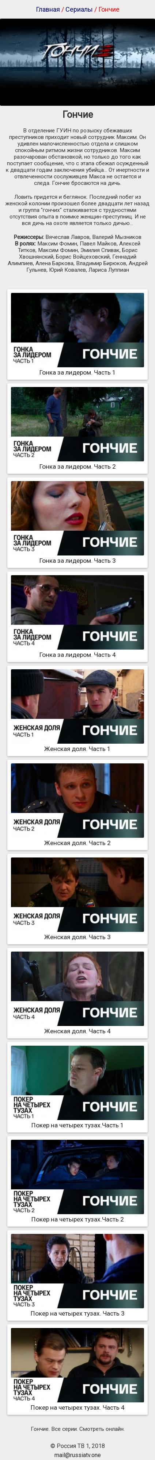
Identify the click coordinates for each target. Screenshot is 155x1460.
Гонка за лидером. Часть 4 (77, 651)
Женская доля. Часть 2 (77, 839)
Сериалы (79, 9)
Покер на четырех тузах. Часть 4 (77, 1404)
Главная (48, 9)
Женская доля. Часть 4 (77, 1027)
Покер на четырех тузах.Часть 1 (77, 1121)
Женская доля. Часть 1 (77, 745)
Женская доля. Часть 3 (77, 933)
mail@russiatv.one (77, 1455)
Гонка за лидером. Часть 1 (77, 368)
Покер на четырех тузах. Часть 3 (77, 1309)
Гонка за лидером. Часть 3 (77, 557)
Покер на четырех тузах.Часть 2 (77, 1215)
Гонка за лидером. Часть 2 (77, 463)
